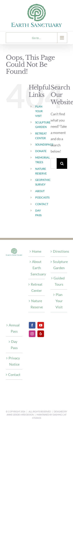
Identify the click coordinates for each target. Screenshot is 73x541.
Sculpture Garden (59, 264)
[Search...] (54, 163)
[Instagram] (32, 333)
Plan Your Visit (59, 300)
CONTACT (41, 204)
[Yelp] (40, 333)
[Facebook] (32, 325)
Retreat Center (36, 287)
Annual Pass (14, 328)
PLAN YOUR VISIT (39, 111)
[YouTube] (40, 325)
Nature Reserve (37, 304)
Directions (59, 251)
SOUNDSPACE (44, 144)
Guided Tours (59, 281)
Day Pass (14, 344)
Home (36, 251)
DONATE (41, 151)
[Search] (62, 163)
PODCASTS (42, 197)
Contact (14, 374)
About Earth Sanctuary (37, 267)
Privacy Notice (14, 361)
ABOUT (40, 191)
